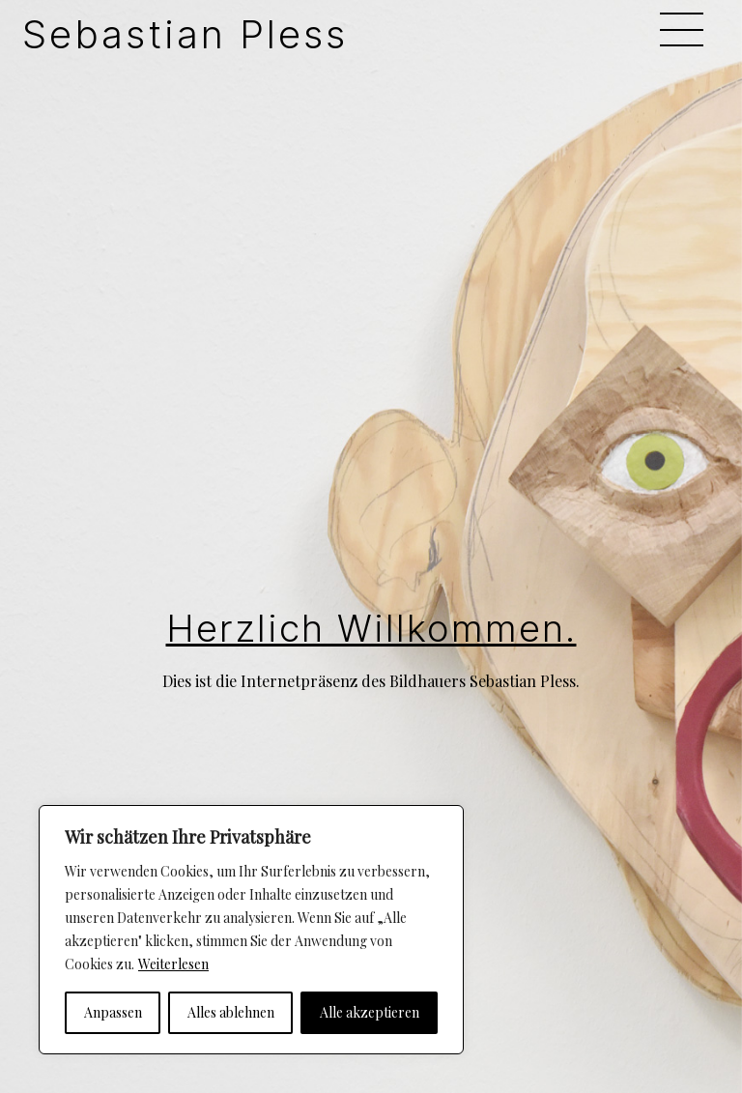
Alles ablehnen (230, 1012)
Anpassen (113, 1012)
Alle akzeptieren (369, 1012)
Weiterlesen (173, 964)
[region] (251, 929)
